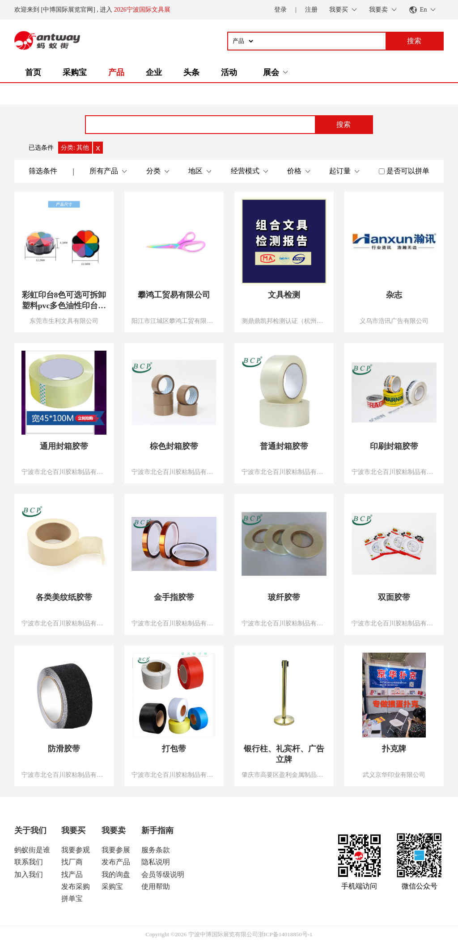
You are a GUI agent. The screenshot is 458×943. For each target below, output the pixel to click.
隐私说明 (155, 862)
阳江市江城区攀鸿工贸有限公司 (173, 320)
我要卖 (114, 830)
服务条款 (155, 850)
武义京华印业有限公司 (394, 774)
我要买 (73, 830)
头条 (191, 72)
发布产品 (116, 862)
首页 (33, 72)
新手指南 (157, 830)
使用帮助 (155, 886)
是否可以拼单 (407, 171)
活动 (229, 72)
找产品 (72, 874)
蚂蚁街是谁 (32, 850)
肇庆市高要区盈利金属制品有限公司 (284, 774)
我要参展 (116, 850)
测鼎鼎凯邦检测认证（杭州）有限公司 (284, 320)
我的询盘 (116, 874)
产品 (116, 72)
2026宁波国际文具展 (142, 9)
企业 (154, 72)
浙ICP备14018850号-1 (285, 934)
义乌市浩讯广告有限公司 (394, 320)
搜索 (343, 124)
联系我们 (28, 862)
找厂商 (72, 862)
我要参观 (75, 850)
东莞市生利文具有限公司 (64, 320)
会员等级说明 (162, 874)
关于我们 (30, 830)
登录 (280, 9)
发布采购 (75, 886)
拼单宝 (72, 898)
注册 (311, 9)
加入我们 (28, 874)
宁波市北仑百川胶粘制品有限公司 (63, 471)
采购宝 (75, 72)
